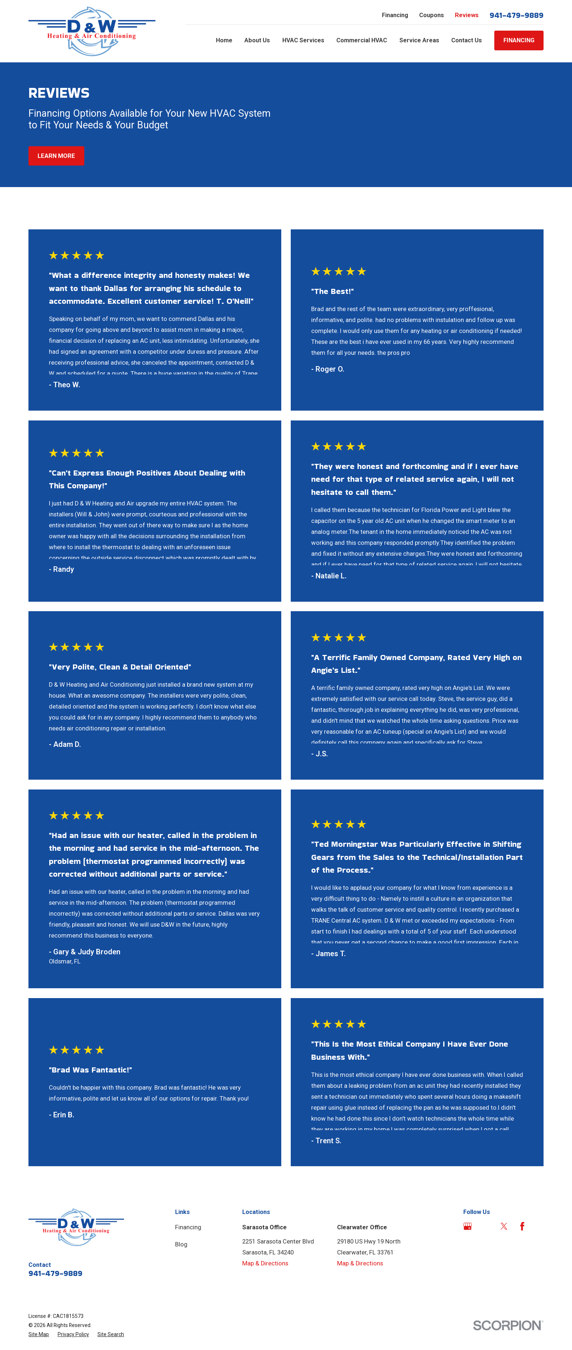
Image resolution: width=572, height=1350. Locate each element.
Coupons (431, 15)
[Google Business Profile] (467, 1226)
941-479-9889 (517, 15)
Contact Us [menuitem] (466, 40)
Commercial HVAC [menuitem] (361, 40)
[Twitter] (504, 1226)
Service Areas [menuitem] (419, 40)
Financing (395, 15)
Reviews (467, 15)
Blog (181, 1244)
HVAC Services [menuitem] (303, 40)
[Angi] (486, 1226)
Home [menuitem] (224, 40)
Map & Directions (265, 1263)
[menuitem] (38, 1334)
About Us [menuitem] (257, 40)
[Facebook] (522, 1226)
